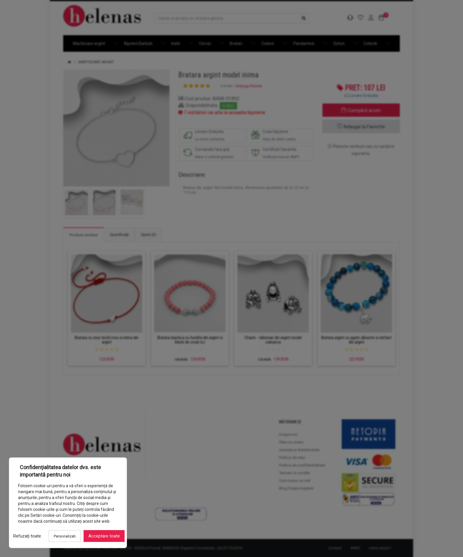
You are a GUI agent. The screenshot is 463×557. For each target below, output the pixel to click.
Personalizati (65, 536)
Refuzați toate (27, 536)
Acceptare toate (104, 536)
